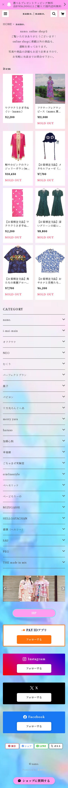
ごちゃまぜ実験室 (13, 463)
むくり (7, 364)
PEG (6, 551)
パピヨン (8, 397)
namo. (7, 320)
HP (34, 613)
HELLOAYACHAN (15, 518)
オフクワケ (9, 342)
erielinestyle (11, 474)
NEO (6, 353)
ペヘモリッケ (11, 485)
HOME (7, 24)
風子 (5, 386)
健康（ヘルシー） (13, 529)
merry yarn (10, 419)
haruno (8, 430)
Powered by (34, 769)
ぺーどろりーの (12, 496)
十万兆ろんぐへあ (13, 408)
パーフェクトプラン (15, 375)
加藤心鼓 (8, 441)
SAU (5, 540)
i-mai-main (10, 331)
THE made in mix (15, 562)
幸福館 (7, 452)
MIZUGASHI (11, 507)
